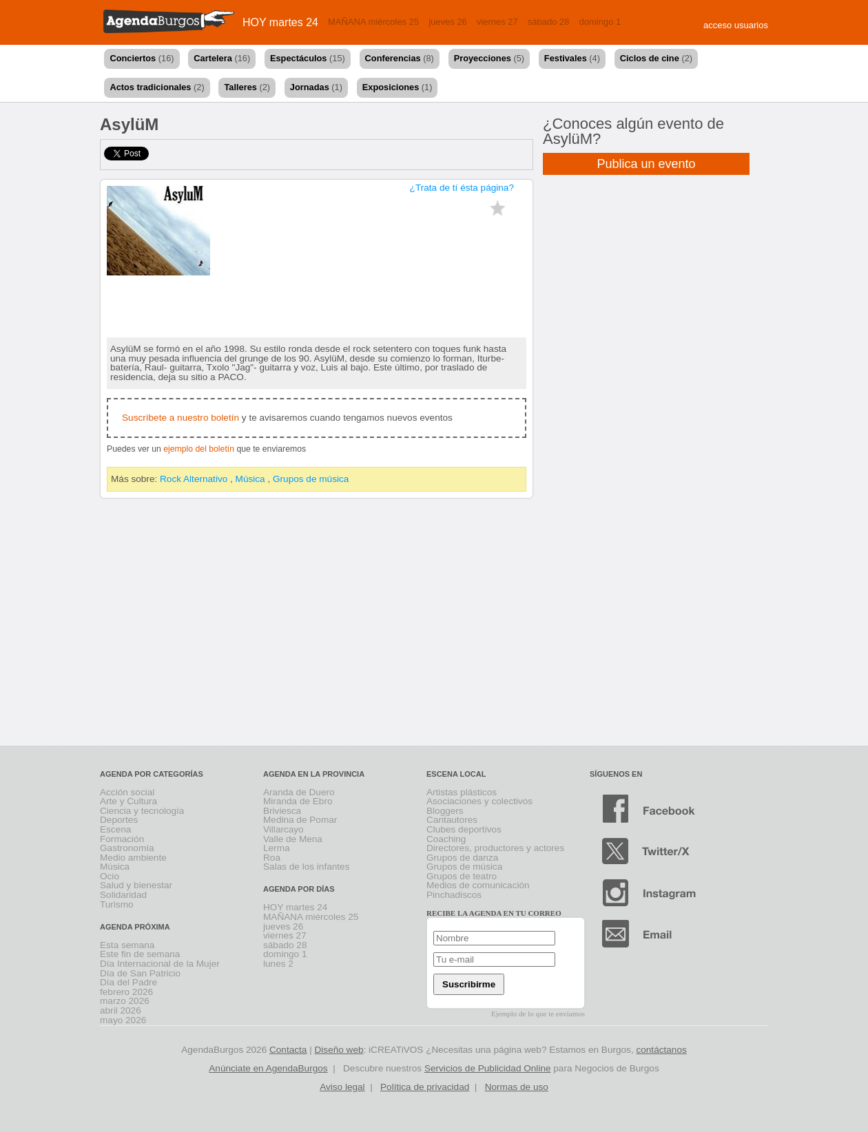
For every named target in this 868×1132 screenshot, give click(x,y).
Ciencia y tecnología (142, 811)
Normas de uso (516, 1087)
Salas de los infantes (306, 866)
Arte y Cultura (128, 801)
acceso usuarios (735, 25)
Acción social (127, 792)
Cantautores (451, 820)
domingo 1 (600, 22)
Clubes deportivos (464, 829)
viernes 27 (497, 22)
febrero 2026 (126, 992)
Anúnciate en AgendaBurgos (268, 1068)
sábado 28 (549, 22)
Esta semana (127, 945)
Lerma (276, 848)
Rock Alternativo (193, 479)
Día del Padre (128, 982)
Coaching (446, 839)
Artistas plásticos (461, 792)
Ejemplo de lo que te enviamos (538, 1013)
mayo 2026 (123, 1020)
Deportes (119, 820)
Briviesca (282, 811)
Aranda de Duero (299, 792)
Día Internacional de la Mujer (160, 963)
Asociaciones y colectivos (479, 801)
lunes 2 (278, 963)
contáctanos (661, 1050)
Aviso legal (342, 1087)
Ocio (109, 876)
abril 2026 (120, 1010)
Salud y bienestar (136, 885)
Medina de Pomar (300, 820)
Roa (271, 857)
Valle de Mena (292, 839)
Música (250, 479)
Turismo (117, 904)
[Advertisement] (434, 624)
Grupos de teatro (461, 876)
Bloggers (445, 811)
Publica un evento (646, 164)
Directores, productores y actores (495, 848)
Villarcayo (283, 829)
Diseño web (339, 1050)
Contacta (288, 1050)
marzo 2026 (124, 1001)
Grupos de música (311, 479)
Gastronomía (127, 848)
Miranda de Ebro (298, 801)
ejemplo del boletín (198, 449)
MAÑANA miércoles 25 (373, 22)
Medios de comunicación (478, 885)
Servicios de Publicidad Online (487, 1068)
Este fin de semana (140, 954)
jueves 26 (447, 22)
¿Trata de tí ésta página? (462, 187)
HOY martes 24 (280, 22)
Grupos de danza (462, 857)
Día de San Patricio (140, 973)
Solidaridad (123, 895)
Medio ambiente (133, 857)
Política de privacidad (424, 1087)
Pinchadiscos (454, 895)
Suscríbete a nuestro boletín (180, 417)
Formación (122, 839)
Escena (115, 829)
